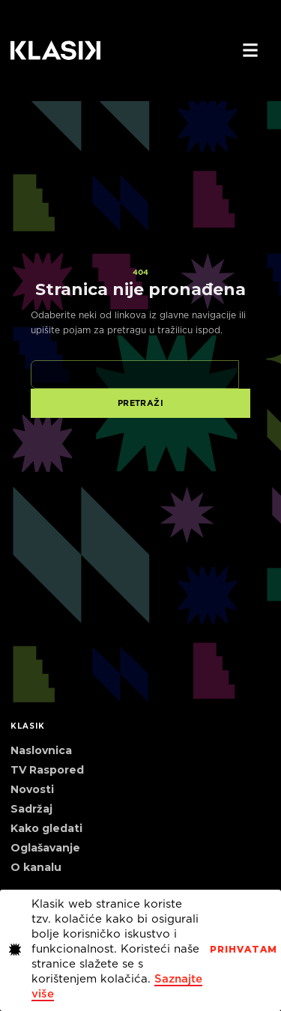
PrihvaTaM (243, 949)
